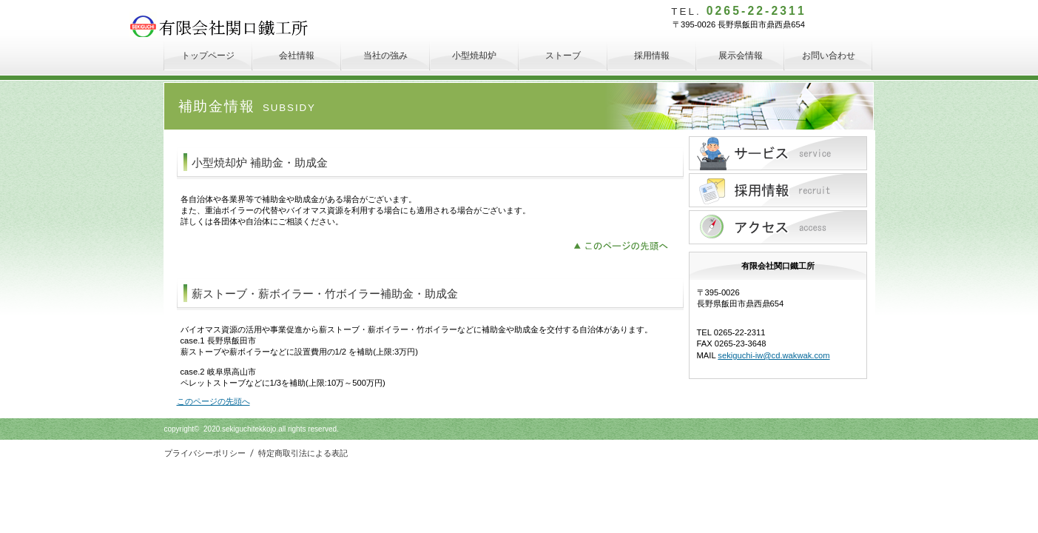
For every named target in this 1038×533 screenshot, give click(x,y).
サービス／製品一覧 (778, 153)
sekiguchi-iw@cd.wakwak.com (773, 355)
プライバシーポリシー (206, 453)
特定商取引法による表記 (303, 453)
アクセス (778, 227)
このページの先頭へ (625, 244)
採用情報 (778, 190)
